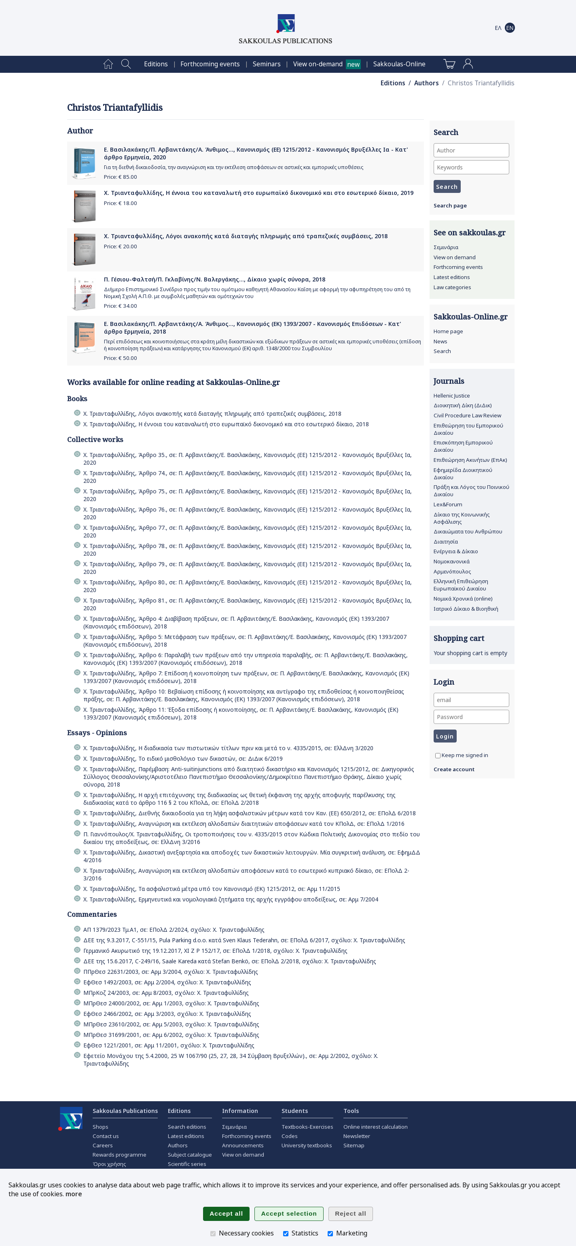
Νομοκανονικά (452, 561)
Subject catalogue (190, 1154)
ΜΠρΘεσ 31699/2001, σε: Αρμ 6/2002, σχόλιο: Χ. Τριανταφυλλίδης (171, 1035)
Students (295, 1111)
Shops (100, 1126)
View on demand (455, 257)
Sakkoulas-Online (399, 64)
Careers (103, 1145)
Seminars (267, 64)
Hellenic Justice (452, 395)
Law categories (452, 287)
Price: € (120, 176)
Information (240, 1111)
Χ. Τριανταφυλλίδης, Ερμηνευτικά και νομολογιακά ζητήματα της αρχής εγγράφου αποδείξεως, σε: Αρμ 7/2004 (230, 899)
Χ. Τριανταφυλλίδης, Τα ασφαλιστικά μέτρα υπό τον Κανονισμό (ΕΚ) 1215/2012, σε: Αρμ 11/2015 (211, 889)
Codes (290, 1136)
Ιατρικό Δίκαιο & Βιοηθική (466, 608)
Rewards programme (119, 1154)
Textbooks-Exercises (307, 1126)
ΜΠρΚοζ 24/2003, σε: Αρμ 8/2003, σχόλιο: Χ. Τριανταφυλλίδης (166, 992)
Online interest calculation (375, 1126)
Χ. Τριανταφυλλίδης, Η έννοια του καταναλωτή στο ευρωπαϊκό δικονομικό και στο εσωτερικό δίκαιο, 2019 (258, 193)
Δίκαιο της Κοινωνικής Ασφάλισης (462, 518)
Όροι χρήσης (109, 1164)
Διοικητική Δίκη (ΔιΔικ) (463, 405)
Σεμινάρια (446, 247)
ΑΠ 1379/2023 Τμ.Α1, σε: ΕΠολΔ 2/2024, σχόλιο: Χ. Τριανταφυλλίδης (174, 929)
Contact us (106, 1136)
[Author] (471, 150)
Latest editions (452, 277)
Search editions (187, 1126)
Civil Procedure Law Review (467, 415)
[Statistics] (285, 1233)
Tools (351, 1111)
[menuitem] (108, 64)
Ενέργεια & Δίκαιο (456, 551)
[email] (471, 700)
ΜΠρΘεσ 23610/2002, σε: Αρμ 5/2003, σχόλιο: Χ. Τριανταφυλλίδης (171, 1024)
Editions (156, 64)
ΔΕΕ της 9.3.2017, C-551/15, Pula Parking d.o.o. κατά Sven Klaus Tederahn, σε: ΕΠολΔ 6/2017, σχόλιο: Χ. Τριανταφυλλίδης (244, 940)
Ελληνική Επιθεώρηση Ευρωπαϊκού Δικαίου (461, 585)
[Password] (471, 717)
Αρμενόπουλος (452, 571)
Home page (448, 331)
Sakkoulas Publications (125, 1111)
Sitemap (353, 1145)
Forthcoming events (210, 64)
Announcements (243, 1145)
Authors (426, 83)
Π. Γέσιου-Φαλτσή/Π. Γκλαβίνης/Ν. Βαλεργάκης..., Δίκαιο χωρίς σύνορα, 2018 (214, 279)
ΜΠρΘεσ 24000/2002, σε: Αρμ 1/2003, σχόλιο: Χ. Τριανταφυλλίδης (171, 1003)
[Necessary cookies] (213, 1233)
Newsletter (356, 1136)
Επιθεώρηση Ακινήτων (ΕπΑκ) (470, 459)
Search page (450, 205)
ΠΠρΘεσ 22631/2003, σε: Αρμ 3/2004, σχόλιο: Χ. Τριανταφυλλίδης (170, 971)
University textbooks (307, 1145)
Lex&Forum (448, 504)
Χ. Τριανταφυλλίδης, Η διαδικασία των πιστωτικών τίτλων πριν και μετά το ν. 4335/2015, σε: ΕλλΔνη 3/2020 (228, 748)
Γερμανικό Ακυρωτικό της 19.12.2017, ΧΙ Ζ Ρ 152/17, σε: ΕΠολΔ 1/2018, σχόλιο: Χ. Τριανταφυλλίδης (215, 950)
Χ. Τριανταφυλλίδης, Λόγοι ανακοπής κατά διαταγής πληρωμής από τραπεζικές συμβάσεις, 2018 (246, 236)
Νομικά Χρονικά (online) (463, 598)
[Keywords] (471, 167)
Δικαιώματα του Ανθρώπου (468, 531)
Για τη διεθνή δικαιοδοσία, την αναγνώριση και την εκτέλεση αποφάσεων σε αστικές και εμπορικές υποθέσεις (233, 167)
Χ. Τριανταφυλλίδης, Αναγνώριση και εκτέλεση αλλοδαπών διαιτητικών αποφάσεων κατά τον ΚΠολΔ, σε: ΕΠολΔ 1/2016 (243, 823)
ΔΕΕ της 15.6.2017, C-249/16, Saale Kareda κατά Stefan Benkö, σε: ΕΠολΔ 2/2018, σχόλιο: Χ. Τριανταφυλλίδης (229, 961)
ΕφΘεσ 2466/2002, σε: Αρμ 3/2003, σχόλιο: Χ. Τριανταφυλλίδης (167, 1014)
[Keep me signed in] (437, 755)
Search (442, 351)
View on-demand (318, 64)
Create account (454, 769)
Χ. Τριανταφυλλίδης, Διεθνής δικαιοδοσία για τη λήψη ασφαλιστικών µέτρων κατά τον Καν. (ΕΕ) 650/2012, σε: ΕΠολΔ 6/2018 (249, 813)
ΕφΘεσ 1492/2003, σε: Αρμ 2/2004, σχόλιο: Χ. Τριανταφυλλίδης (167, 982)
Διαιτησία (446, 541)
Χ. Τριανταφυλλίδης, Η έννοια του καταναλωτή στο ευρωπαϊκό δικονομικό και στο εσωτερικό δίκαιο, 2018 (226, 424)
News (440, 341)
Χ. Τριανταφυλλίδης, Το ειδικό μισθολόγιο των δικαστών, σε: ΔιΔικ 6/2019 (183, 758)
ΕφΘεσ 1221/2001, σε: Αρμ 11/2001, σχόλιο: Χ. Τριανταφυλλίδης (168, 1045)
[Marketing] (330, 1233)
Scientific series (187, 1164)
